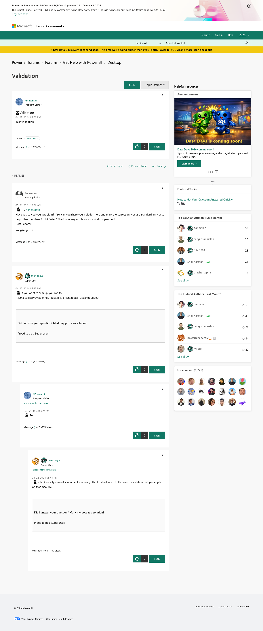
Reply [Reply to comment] (157, 250)
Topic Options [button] (153, 85)
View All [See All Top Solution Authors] (183, 280)
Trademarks (243, 606)
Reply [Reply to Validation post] (157, 146)
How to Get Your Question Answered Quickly (205, 199)
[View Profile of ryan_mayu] (37, 275)
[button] (132, 85)
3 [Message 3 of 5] (34, 427)
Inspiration (88, 25)
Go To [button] (242, 35)
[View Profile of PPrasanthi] (31, 100)
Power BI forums (26, 62)
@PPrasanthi (33, 209)
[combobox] (207, 42)
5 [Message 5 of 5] (26, 241)
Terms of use (225, 606)
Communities (119, 25)
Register (205, 34)
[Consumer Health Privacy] (59, 619)
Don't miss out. (203, 50)
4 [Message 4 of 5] (43, 550)
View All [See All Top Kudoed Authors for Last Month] (183, 357)
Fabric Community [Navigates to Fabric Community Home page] (50, 26)
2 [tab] (210, 172)
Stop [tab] (216, 172)
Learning (150, 25)
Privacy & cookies (204, 606)
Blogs (136, 25)
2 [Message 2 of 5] (26, 361)
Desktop (114, 62)
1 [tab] (208, 172)
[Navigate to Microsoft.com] (22, 26)
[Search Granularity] (148, 42)
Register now (20, 14)
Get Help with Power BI (82, 62)
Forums (72, 25)
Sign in (218, 34)
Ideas (103, 25)
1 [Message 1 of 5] (26, 146)
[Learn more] (189, 163)
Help (230, 34)
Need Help (32, 138)
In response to (36, 402)
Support (165, 25)
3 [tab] (212, 172)
